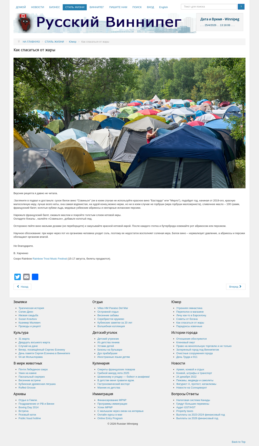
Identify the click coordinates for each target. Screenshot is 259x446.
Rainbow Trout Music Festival (50, 258)
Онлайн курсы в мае (109, 414)
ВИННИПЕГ (97, 7)
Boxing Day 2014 (29, 407)
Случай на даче (28, 346)
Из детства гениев (108, 342)
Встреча (23, 410)
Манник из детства (108, 387)
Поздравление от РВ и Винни (36, 403)
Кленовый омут (185, 342)
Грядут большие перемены (192, 403)
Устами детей (105, 346)
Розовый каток (27, 414)
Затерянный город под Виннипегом (197, 349)
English (163, 7)
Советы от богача (187, 318)
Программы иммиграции (112, 403)
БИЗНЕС (54, 7)
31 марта (24, 338)
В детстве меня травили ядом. (116, 380)
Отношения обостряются (191, 338)
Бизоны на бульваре (109, 349)
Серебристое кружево (110, 318)
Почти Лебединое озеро (33, 369)
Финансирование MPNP (111, 400)
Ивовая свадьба (28, 315)
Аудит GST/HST (185, 407)
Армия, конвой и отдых (190, 369)
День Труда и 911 (186, 356)
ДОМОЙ (21, 7)
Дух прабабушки (107, 353)
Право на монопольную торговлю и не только (204, 346)
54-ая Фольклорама (31, 356)
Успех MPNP (105, 407)
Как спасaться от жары (190, 322)
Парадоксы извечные (189, 326)
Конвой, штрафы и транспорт (194, 373)
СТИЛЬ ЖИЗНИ (74, 7)
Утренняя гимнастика (189, 308)
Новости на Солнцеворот (191, 387)
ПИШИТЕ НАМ (118, 7)
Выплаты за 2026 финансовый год (197, 418)
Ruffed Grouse (27, 387)
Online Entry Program (110, 418)
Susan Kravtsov (28, 318)
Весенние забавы (108, 315)
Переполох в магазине (190, 311)
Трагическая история (31, 308)
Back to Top (238, 441)
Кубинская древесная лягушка (37, 383)
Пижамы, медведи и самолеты (194, 380)
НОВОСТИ (37, 7)
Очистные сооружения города (194, 353)
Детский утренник (108, 338)
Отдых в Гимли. (28, 400)
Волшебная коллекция (111, 326)
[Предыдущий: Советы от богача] (22, 287)
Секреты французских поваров (116, 369)
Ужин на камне (28, 373)
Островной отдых (108, 311)
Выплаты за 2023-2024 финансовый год (200, 414)
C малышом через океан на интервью (120, 410)
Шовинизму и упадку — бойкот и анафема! (123, 376)
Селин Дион (26, 311)
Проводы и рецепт (30, 326)
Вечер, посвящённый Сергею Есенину (42, 349)
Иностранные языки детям (113, 356)
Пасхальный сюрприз (32, 376)
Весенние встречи (30, 380)
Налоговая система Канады (193, 400)
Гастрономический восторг (113, 383)
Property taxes (184, 410)
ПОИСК (137, 7)
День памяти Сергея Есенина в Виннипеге (44, 353)
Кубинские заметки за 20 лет (114, 322)
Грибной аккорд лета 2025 (113, 373)
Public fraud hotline (30, 418)
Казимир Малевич (30, 322)
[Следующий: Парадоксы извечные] (235, 287)
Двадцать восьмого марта (34, 342)
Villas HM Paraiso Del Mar (112, 308)
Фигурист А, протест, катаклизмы (196, 383)
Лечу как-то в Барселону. (191, 315)
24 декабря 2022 (186, 376)
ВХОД (150, 7)
